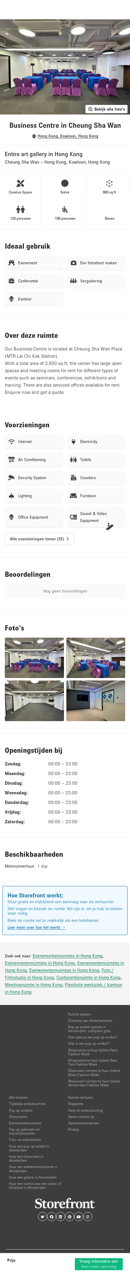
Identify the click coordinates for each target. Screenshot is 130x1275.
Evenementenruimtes (25, 1123)
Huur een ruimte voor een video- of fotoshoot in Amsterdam (35, 1185)
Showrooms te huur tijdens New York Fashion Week (92, 1062)
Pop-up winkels (21, 1110)
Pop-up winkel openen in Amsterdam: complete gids (89, 1029)
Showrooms (18, 1117)
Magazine (75, 1104)
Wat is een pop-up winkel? (88, 1043)
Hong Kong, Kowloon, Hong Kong (68, 136)
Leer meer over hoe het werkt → (37, 927)
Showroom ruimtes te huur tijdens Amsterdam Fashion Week (94, 1083)
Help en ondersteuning (85, 1110)
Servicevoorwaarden (83, 1123)
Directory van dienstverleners (90, 1020)
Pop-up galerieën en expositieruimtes (24, 1131)
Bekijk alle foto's (106, 109)
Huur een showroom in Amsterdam (26, 1158)
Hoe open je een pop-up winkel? (93, 1037)
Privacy (73, 1129)
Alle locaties (18, 1097)
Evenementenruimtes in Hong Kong (68, 955)
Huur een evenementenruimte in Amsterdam (33, 1169)
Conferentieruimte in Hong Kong (88, 977)
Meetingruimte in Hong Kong (33, 984)
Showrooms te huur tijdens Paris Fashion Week (93, 1052)
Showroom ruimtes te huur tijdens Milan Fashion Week (94, 1072)
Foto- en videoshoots (25, 1140)
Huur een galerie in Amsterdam (33, 1177)
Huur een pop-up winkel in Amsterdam (29, 1148)
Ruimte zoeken (79, 1014)
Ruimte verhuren (80, 1097)
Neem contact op (81, 1117)
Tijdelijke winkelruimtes (27, 1104)
